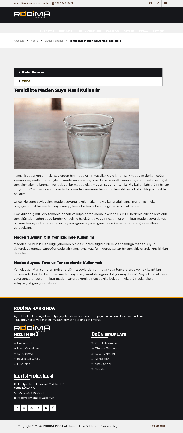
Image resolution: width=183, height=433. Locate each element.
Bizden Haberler (56, 41)
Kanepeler (102, 359)
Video (24, 81)
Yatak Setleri (103, 364)
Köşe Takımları (105, 353)
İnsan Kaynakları (28, 348)
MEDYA (143, 31)
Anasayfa (22, 41)
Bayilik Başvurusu (28, 359)
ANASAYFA (47, 31)
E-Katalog (23, 364)
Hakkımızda (25, 343)
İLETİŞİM (158, 31)
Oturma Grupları (106, 348)
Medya (37, 41)
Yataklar (100, 369)
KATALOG (112, 31)
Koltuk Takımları (106, 343)
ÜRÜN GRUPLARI (90, 31)
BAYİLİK (129, 31)
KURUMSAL (66, 31)
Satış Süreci (25, 353)
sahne (157, 426)
